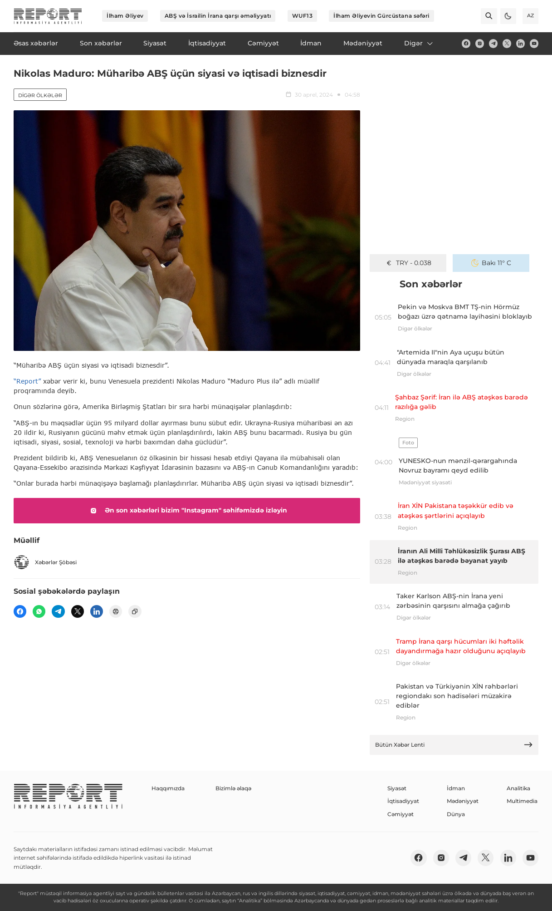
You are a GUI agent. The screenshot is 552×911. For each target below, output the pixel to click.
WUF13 (302, 15)
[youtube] (534, 43)
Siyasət (396, 788)
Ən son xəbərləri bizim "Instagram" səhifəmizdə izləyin (187, 510)
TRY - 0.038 (408, 263)
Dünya (456, 814)
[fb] (466, 43)
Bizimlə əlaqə (233, 788)
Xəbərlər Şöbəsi (45, 562)
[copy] (134, 611)
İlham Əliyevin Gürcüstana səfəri (381, 15)
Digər (419, 43)
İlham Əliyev (125, 15)
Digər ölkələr (40, 95)
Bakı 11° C (491, 263)
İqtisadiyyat (403, 801)
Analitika (518, 788)
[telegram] (493, 43)
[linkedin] (520, 43)
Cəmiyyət (400, 814)
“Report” (27, 381)
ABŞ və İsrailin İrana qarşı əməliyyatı (218, 15)
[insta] (479, 43)
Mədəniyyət (463, 801)
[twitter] (507, 43)
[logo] (48, 16)
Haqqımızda (168, 788)
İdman (456, 788)
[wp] (39, 611)
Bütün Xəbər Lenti (454, 744)
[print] (115, 611)
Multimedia (522, 801)
